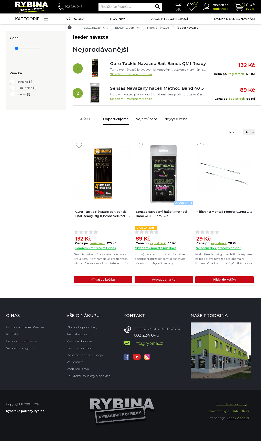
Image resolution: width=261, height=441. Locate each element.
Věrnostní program (20, 348)
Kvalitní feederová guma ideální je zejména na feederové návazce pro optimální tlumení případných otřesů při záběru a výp (223, 259)
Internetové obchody (231, 404)
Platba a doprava (79, 341)
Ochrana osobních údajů (84, 355)
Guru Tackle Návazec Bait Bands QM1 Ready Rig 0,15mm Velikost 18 (158, 63)
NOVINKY (117, 19)
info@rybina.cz (148, 343)
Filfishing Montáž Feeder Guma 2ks (224, 212)
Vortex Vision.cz (238, 418)
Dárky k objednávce (21, 341)
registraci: (236, 74)
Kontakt (12, 334)
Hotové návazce (158, 27)
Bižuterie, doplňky (127, 27)
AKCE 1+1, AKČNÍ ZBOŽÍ (169, 19)
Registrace (220, 9)
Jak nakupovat (77, 334)
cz (178, 4)
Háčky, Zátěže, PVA (94, 27)
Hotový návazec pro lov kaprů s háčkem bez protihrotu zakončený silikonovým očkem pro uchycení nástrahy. (161, 259)
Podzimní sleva (77, 369)
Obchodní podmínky (81, 327)
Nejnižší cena (147, 119)
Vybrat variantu (164, 280)
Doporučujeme (116, 119)
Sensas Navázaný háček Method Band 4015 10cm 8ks (158, 88)
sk (178, 9)
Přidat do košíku (103, 279)
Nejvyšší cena (175, 119)
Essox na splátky (78, 348)
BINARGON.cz (238, 411)
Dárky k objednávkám (234, 19)
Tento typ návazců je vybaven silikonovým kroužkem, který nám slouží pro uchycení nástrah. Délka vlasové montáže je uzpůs (101, 259)
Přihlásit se (220, 5)
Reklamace (75, 362)
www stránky (217, 411)
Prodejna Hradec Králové (25, 327)
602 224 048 (74, 7)
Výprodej (75, 19)
